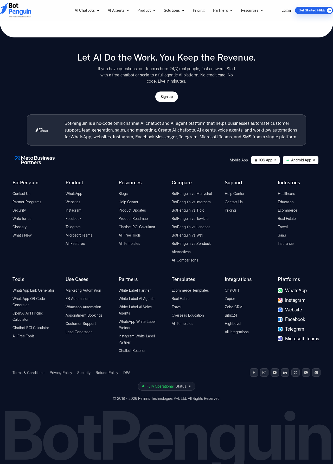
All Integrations (237, 332)
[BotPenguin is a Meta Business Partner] (35, 160)
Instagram (73, 210)
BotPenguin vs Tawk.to (190, 218)
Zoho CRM (233, 307)
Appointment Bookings (84, 315)
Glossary (19, 227)
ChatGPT (232, 290)
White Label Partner (135, 290)
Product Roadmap (133, 218)
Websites (73, 202)
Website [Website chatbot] (290, 309)
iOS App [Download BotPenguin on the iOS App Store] (265, 160)
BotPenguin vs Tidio (188, 210)
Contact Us (21, 193)
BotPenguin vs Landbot (191, 227)
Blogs (123, 193)
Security (19, 210)
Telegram (73, 227)
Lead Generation (79, 332)
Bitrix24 (231, 315)
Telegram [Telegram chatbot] (291, 329)
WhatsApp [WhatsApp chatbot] (292, 290)
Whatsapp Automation (83, 307)
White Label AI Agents (137, 298)
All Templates (129, 243)
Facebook (73, 218)
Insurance (286, 243)
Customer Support (81, 323)
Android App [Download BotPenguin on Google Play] (300, 160)
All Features (75, 243)
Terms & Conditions (28, 372)
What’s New (22, 235)
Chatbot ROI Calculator (137, 227)
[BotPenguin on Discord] (316, 372)
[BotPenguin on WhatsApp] (306, 372)
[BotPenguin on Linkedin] (285, 372)
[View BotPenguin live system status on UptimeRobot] (166, 386)
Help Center (128, 202)
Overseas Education (188, 315)
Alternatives (181, 252)
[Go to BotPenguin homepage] (28, 10)
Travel (283, 227)
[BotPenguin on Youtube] (275, 372)
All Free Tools (130, 235)
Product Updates (132, 210)
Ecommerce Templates (190, 290)
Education (286, 202)
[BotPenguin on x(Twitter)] (295, 372)
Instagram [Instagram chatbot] (291, 300)
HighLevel (233, 323)
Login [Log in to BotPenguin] (286, 10)
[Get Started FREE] (314, 10)
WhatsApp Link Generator (33, 290)
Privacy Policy (61, 372)
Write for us (21, 218)
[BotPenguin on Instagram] (264, 372)
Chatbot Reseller (132, 350)
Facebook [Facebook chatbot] (291, 319)
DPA (126, 372)
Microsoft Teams (79, 235)
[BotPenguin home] (41, 130)
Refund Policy (107, 372)
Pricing (199, 10)
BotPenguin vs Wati (187, 235)
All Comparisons (185, 260)
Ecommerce (287, 210)
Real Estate (287, 218)
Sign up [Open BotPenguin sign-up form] (167, 96)
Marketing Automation (83, 290)
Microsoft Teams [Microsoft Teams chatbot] (298, 338)
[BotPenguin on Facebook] (254, 372)
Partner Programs (26, 202)
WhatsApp (74, 193)
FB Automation (77, 298)
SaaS (282, 235)
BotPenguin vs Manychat (192, 193)
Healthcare (286, 193)
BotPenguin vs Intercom (191, 202)
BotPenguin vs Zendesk (191, 243)
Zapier (230, 298)
